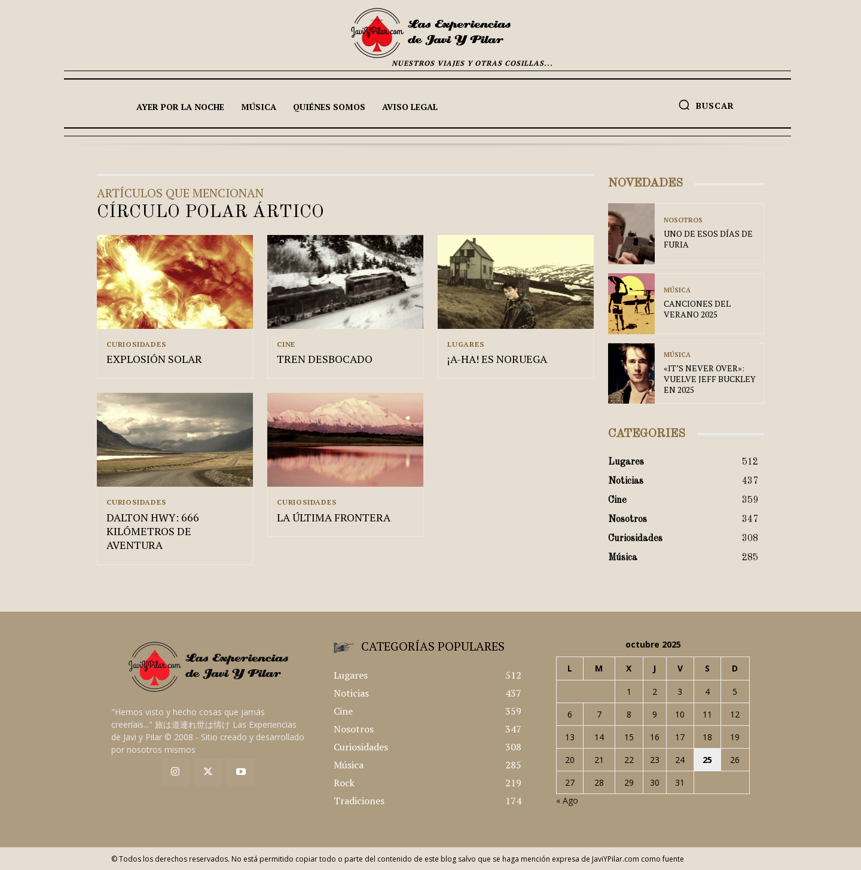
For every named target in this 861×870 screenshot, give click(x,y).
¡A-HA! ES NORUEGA (497, 360)
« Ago (567, 800)
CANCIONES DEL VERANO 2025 (697, 309)
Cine (286, 344)
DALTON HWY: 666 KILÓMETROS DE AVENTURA (152, 534)
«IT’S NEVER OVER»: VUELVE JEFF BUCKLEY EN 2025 (710, 378)
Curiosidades (136, 344)
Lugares (465, 344)
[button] (706, 105)
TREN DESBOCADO (325, 360)
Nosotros (683, 220)
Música (677, 290)
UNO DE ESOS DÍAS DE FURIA (708, 239)
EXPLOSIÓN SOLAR (154, 360)
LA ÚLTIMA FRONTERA (333, 520)
